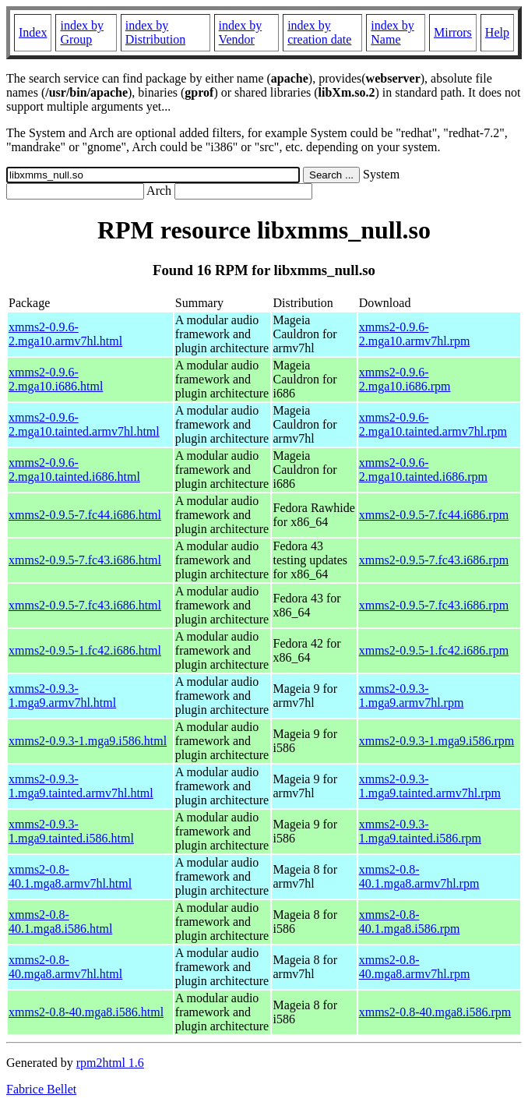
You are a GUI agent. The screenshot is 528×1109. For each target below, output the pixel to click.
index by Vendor (240, 32)
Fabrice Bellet (41, 1089)
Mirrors (453, 32)
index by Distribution (155, 32)
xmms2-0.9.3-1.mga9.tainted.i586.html (71, 831)
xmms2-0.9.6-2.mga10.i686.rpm (405, 379)
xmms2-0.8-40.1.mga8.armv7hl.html (70, 876)
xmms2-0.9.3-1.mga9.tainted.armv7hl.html (81, 786)
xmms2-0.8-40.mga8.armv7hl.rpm (414, 966)
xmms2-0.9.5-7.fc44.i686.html (85, 514)
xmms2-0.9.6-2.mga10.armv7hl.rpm (414, 334)
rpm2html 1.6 (110, 1062)
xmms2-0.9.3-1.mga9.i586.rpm (437, 740)
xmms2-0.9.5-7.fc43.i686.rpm (434, 560)
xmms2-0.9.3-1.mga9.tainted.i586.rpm (420, 831)
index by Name (392, 32)
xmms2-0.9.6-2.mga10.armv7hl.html (65, 334)
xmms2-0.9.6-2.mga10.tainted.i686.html (74, 469)
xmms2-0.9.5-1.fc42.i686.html (85, 650)
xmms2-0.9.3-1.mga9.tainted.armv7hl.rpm (430, 786)
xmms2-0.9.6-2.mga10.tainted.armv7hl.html (84, 424)
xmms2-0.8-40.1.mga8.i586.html (60, 921)
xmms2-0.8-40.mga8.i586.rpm (435, 1012)
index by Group (82, 32)
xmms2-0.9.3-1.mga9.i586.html (88, 740)
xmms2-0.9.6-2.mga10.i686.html (56, 379)
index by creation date (319, 32)
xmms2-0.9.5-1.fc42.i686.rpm (434, 650)
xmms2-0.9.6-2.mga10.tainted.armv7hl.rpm (433, 424)
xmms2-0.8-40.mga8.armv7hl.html (65, 966)
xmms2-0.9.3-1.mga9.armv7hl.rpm (411, 695)
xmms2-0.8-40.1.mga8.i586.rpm (409, 921)
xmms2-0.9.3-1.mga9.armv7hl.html (62, 695)
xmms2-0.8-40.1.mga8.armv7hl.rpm (419, 876)
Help (497, 32)
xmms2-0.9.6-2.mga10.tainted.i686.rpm (423, 469)
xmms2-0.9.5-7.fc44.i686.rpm (434, 514)
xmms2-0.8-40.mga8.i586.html (86, 1012)
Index (33, 32)
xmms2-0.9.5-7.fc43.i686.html (85, 560)
